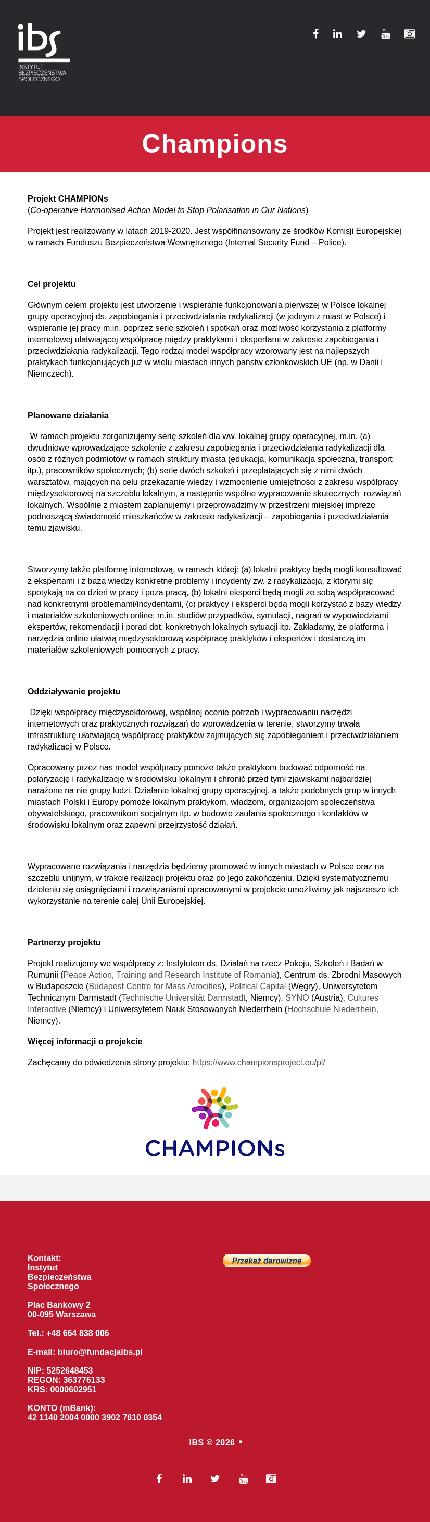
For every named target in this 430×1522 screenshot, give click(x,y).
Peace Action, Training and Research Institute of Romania (169, 974)
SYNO (297, 997)
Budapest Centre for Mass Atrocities (154, 986)
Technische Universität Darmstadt (184, 997)
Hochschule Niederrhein (331, 1009)
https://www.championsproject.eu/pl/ (259, 1062)
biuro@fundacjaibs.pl (100, 1352)
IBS (196, 1442)
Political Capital (257, 986)
